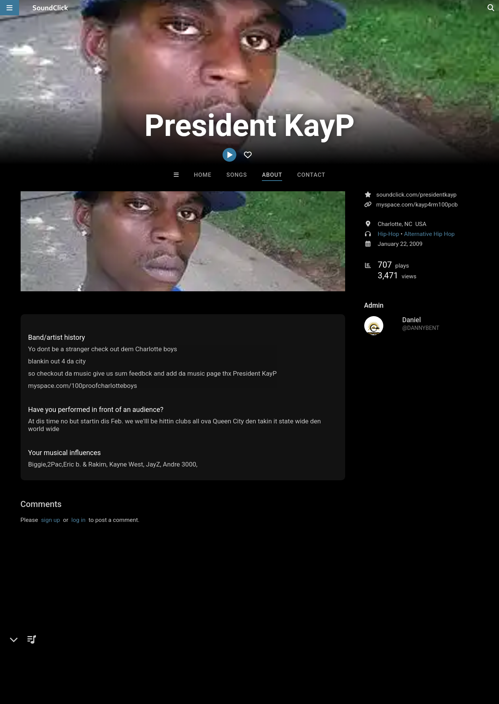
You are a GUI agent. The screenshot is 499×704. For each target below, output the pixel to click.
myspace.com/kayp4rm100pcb (417, 204)
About (272, 174)
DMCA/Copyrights (142, 658)
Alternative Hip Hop (429, 234)
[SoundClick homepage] (50, 7)
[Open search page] (491, 7)
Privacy (182, 658)
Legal (206, 658)
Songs (236, 174)
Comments (41, 504)
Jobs (104, 658)
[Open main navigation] (9, 7)
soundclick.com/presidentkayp (416, 194)
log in (78, 520)
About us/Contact (68, 658)
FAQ (32, 658)
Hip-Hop (388, 234)
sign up (50, 520)
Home (203, 174)
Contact (311, 174)
